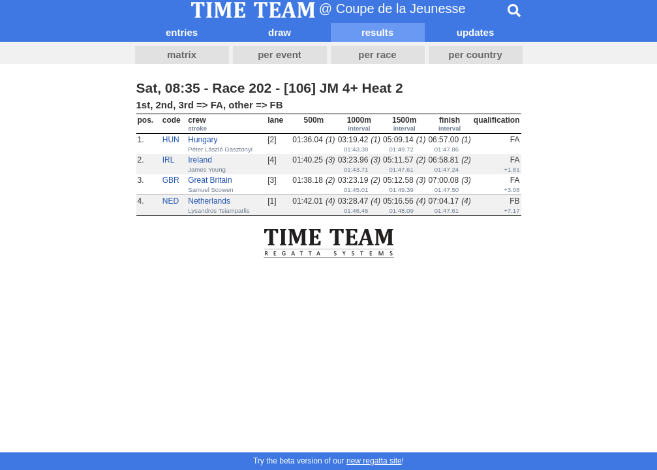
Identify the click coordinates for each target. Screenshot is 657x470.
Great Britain (210, 180)
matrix (181, 54)
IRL (168, 159)
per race (377, 54)
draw (279, 32)
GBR (170, 180)
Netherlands (209, 201)
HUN (170, 139)
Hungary (202, 139)
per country (475, 54)
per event (279, 54)
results (377, 32)
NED (170, 201)
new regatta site (374, 460)
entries (182, 32)
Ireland (200, 159)
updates (476, 32)
